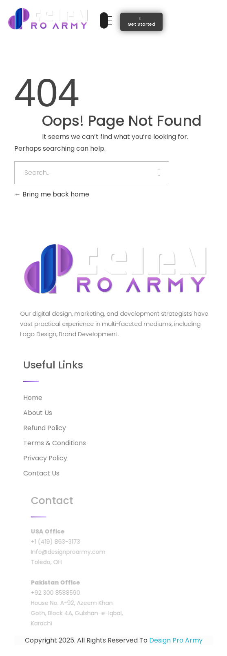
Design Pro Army (176, 640)
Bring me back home (51, 194)
